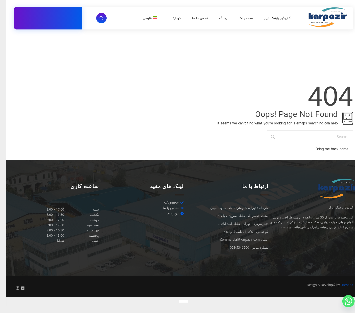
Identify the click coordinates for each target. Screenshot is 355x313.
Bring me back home (328, 149)
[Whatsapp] (342, 301)
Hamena (341, 285)
